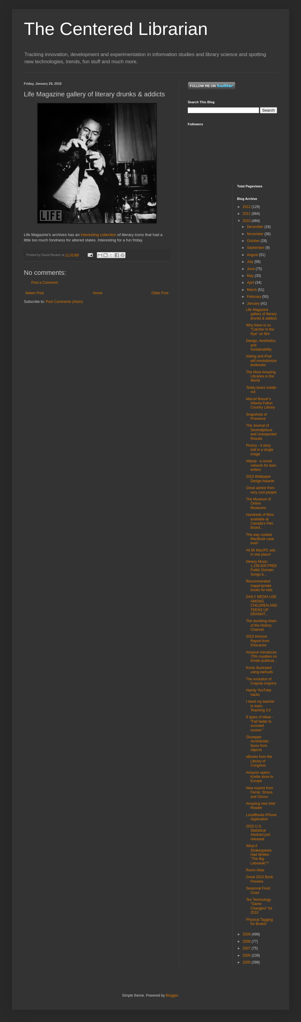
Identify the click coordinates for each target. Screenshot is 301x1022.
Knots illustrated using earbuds (259, 670)
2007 (247, 948)
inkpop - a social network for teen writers (261, 465)
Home (98, 293)
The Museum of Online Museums (258, 503)
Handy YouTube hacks (258, 692)
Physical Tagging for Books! (259, 922)
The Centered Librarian (116, 29)
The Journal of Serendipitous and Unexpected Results (261, 431)
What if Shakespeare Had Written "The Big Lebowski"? (258, 854)
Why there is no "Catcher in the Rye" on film (260, 329)
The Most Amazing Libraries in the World (260, 376)
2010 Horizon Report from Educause (257, 640)
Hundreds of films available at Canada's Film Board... (260, 521)
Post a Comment (44, 282)
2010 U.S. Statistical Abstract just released (258, 832)
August (253, 255)
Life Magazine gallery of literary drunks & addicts (261, 314)
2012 (247, 207)
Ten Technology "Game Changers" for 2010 (259, 906)
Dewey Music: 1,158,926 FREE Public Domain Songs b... (261, 567)
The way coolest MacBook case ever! (260, 539)
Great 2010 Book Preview (259, 879)
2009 (247, 934)
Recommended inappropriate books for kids (259, 585)
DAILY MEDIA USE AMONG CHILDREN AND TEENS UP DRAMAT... (261, 605)
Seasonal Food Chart (258, 890)
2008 (247, 941)
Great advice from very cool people (261, 490)
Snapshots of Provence (256, 416)
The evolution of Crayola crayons (261, 681)
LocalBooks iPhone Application (261, 817)
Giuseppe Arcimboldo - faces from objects (258, 743)
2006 (247, 955)
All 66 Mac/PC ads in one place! (260, 552)
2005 (247, 962)
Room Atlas (255, 870)
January (253, 303)
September (256, 248)
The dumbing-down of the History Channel (261, 625)
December (255, 227)
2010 (247, 221)
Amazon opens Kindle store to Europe (259, 776)
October (253, 241)
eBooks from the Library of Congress (259, 761)
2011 (247, 214)
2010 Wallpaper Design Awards (260, 478)
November (255, 234)
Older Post (159, 293)
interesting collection (99, 234)
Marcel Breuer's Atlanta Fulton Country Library (260, 403)
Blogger (172, 995)
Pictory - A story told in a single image (259, 449)
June (251, 269)
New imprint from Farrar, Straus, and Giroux (259, 792)
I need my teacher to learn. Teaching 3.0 (260, 705)
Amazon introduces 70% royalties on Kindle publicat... (261, 656)
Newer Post (34, 293)
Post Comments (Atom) (64, 302)
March (252, 290)
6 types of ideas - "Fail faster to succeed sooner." (259, 723)
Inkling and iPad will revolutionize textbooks (261, 360)
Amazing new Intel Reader (260, 805)
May (251, 276)
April (251, 282)
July (250, 262)
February (254, 297)
